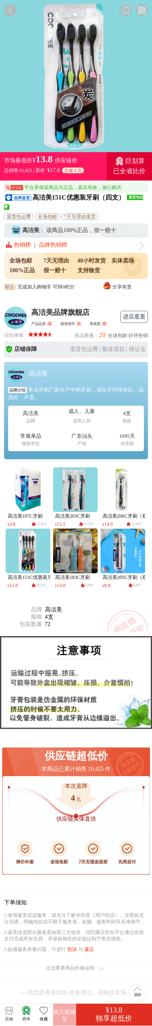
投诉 (72, 949)
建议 (89, 949)
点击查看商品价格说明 (76, 969)
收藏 (44, 1013)
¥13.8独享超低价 (114, 1014)
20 (102, 334)
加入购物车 (64, 1015)
